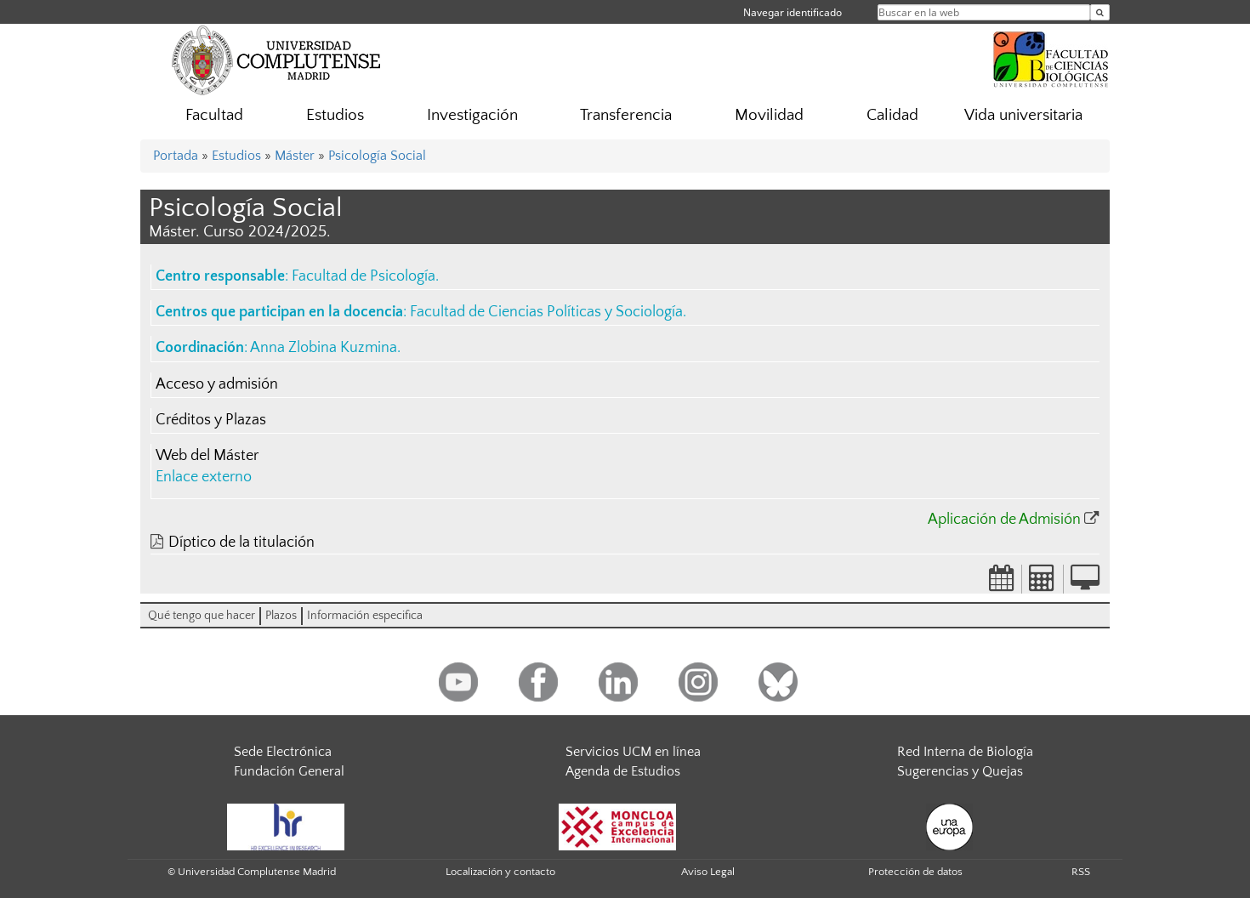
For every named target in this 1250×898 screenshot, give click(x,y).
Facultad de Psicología (363, 276)
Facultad (214, 115)
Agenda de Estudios (622, 771)
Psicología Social (377, 155)
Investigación (472, 115)
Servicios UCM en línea (633, 751)
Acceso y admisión (217, 384)
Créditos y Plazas (211, 420)
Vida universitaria (1023, 115)
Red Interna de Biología (965, 751)
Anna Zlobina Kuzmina (323, 347)
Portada (175, 155)
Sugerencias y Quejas (960, 771)
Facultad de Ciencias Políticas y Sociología (546, 312)
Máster (295, 155)
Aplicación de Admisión (1004, 519)
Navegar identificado (792, 12)
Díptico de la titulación (241, 542)
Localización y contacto (500, 872)
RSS (1080, 872)
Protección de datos (915, 872)
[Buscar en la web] (1100, 12)
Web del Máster (207, 455)
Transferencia (626, 115)
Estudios (335, 115)
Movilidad (769, 115)
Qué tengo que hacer (201, 615)
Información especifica (365, 615)
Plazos (281, 615)
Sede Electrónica (283, 751)
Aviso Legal (708, 872)
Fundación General (289, 771)
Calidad (892, 115)
